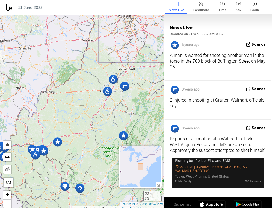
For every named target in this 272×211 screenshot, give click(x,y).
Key (238, 7)
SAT (8, 182)
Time (222, 7)
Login (254, 7)
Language (201, 7)
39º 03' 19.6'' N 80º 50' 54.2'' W (142, 204)
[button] (43, 151)
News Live (176, 7)
